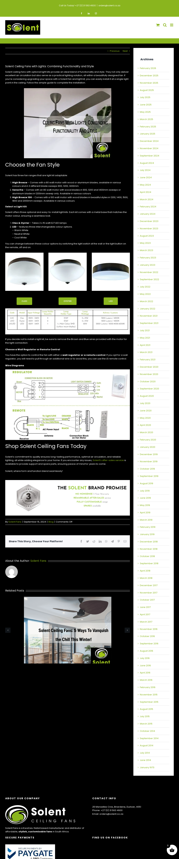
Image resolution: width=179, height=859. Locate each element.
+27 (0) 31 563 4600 (112, 810)
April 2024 (145, 192)
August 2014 (146, 745)
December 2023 (149, 221)
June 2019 (145, 498)
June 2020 (146, 410)
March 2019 (146, 519)
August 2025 (147, 90)
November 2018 (148, 549)
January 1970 (147, 767)
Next (125, 51)
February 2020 (148, 439)
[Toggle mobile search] (165, 25)
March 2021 (146, 352)
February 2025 (148, 126)
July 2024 (145, 170)
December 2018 (149, 541)
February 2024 (148, 206)
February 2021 (147, 359)
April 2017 (145, 614)
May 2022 (145, 294)
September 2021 (149, 323)
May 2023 (145, 243)
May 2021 (145, 337)
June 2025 (146, 104)
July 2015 (145, 716)
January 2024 (147, 214)
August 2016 (146, 651)
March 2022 (146, 301)
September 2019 (149, 476)
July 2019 (145, 490)
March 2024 (146, 199)
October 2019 (147, 468)
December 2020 (149, 367)
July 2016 (145, 658)
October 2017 (147, 599)
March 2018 (146, 578)
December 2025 (149, 75)
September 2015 (149, 702)
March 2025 (146, 119)
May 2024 (145, 184)
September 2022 (149, 279)
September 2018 (149, 563)
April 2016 (145, 672)
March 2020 (146, 432)
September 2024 (149, 155)
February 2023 (148, 257)
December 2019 (149, 454)
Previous (115, 51)
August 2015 (146, 709)
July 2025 (145, 97)
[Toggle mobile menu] (172, 25)
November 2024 (149, 148)
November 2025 (149, 83)
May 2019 (145, 505)
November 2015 (148, 694)
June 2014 (145, 760)
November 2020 (149, 374)
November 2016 (148, 629)
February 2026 (148, 68)
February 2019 (147, 527)
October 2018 (147, 556)
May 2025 (145, 112)
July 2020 (145, 403)
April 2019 (145, 512)
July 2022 (145, 286)
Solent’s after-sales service (108, 460)
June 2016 (145, 665)
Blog (50, 521)
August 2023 (147, 235)
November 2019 (148, 461)
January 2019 (147, 534)
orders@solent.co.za (109, 5)
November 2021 (148, 315)
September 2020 (149, 388)
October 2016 (147, 636)
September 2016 (149, 643)
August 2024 (147, 163)
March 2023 (146, 250)
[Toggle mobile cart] (158, 25)
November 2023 (149, 228)
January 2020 (147, 447)
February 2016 (147, 687)
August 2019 (146, 483)
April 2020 (145, 425)
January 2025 (147, 133)
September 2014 (149, 738)
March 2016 (146, 680)
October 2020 (148, 381)
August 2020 (147, 396)
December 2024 (149, 141)
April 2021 (145, 345)
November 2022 (149, 272)
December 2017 (148, 585)
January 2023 (147, 265)
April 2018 (145, 570)
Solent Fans (14, 521)
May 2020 (145, 418)
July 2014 (145, 752)
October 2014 (147, 731)
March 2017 (146, 621)
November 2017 (148, 592)
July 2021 (145, 330)
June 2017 (145, 607)
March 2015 (146, 723)
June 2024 (146, 177)
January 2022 (147, 308)
